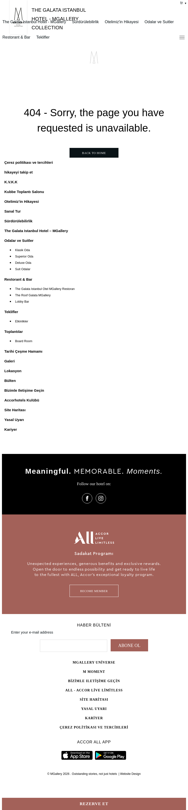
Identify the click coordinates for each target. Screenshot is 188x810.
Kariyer (10, 429)
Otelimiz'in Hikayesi (122, 22)
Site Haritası (15, 410)
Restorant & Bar (16, 37)
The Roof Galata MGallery (33, 295)
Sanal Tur (12, 211)
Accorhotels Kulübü (21, 400)
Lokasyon (13, 371)
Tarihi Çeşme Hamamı (23, 351)
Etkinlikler (21, 321)
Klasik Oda (22, 250)
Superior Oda (24, 256)
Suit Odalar (23, 269)
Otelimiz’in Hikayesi (21, 201)
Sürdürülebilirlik (85, 22)
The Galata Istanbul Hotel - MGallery (34, 22)
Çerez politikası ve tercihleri (28, 162)
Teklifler (42, 37)
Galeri (9, 361)
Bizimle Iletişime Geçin (24, 390)
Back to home (94, 153)
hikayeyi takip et (18, 172)
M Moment (94, 672)
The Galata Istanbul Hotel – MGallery (36, 231)
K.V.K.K (11, 182)
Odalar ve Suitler (159, 22)
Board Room (23, 341)
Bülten (10, 381)
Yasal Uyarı (14, 420)
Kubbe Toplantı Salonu (24, 192)
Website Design (130, 774)
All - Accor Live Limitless (94, 690)
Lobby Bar (22, 301)
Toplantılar (13, 331)
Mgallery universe (94, 662)
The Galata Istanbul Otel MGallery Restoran (45, 289)
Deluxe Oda (23, 263)
